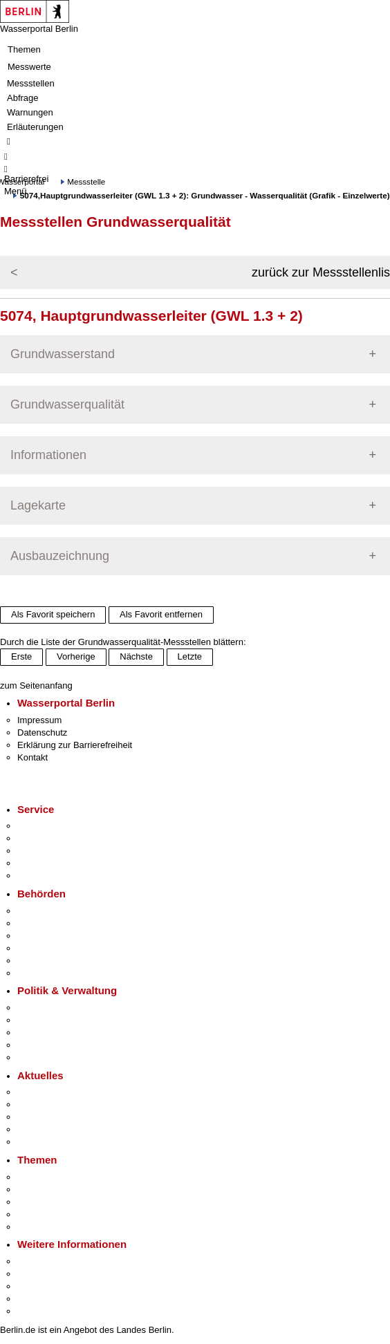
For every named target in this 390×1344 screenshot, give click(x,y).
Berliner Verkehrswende (65, 1189)
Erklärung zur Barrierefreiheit (74, 745)
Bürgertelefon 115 (53, 851)
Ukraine (32, 1129)
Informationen (48, 455)
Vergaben (36, 1057)
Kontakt (32, 757)
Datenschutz (42, 732)
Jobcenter (37, 960)
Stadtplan (36, 1311)
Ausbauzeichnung (59, 556)
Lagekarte (38, 505)
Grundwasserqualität (67, 404)
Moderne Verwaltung (58, 1202)
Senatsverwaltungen (58, 923)
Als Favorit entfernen (161, 614)
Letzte (190, 656)
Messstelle (86, 181)
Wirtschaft (37, 1286)
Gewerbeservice (49, 875)
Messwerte (29, 67)
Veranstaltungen (49, 1117)
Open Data (39, 1045)
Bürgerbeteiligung (52, 1032)
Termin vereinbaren (55, 838)
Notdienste (38, 863)
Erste (21, 656)
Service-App (41, 826)
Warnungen (30, 112)
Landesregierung (51, 1007)
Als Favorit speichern (53, 614)
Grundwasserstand (62, 354)
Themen (24, 49)
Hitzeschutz (40, 1142)
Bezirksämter (43, 936)
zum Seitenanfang (36, 685)
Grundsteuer (42, 1227)
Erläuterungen (35, 127)
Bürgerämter (42, 948)
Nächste (136, 656)
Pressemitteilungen (55, 1092)
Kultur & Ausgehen (54, 1261)
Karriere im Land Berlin (63, 1020)
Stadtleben (38, 1299)
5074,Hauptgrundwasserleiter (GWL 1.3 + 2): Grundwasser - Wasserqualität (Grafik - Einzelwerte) (205, 195)
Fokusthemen (44, 1177)
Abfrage (23, 98)
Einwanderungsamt (55, 973)
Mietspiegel (40, 1214)
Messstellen (31, 83)
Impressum (39, 720)
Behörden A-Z (45, 911)
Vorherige (76, 656)
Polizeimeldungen (53, 1104)
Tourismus (37, 1274)
